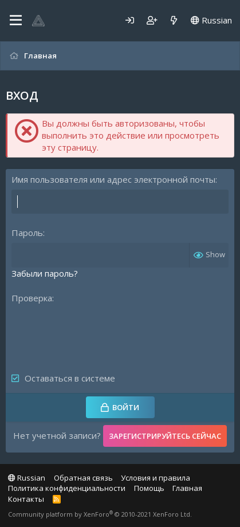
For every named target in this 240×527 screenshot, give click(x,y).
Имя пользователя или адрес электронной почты (113, 179)
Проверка (31, 298)
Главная (187, 488)
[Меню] (15, 20)
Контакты (26, 499)
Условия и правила (155, 478)
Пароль (27, 232)
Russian (211, 20)
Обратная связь (83, 478)
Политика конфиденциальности (66, 488)
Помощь (149, 488)
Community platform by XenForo (100, 514)
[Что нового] (174, 20)
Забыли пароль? (44, 273)
